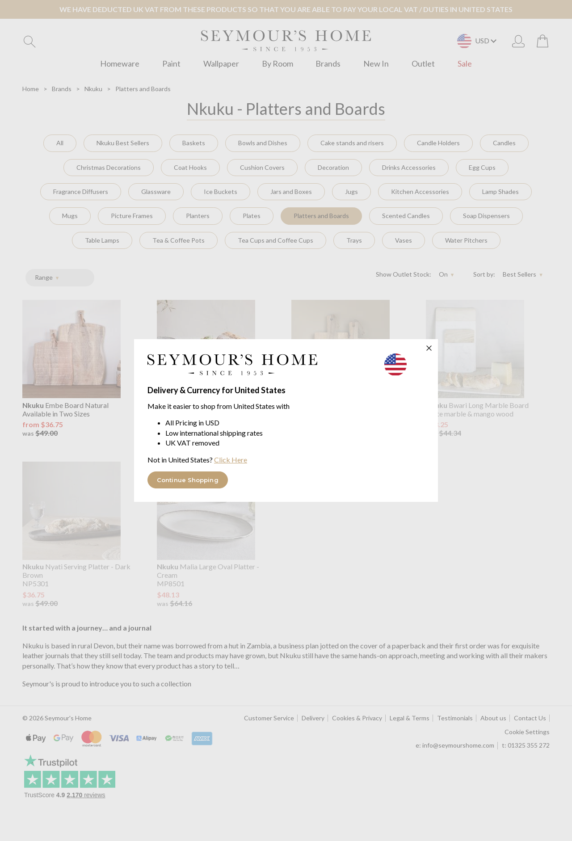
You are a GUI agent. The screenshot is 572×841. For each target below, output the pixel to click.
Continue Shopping (188, 480)
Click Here (230, 459)
